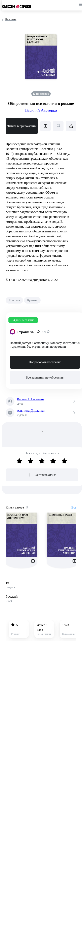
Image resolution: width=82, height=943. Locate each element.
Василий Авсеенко (41, 110)
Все (73, 507)
